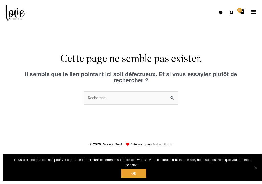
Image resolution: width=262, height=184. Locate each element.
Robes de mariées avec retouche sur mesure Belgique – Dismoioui (15, 13)
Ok (133, 173)
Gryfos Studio (161, 144)
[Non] (255, 167)
